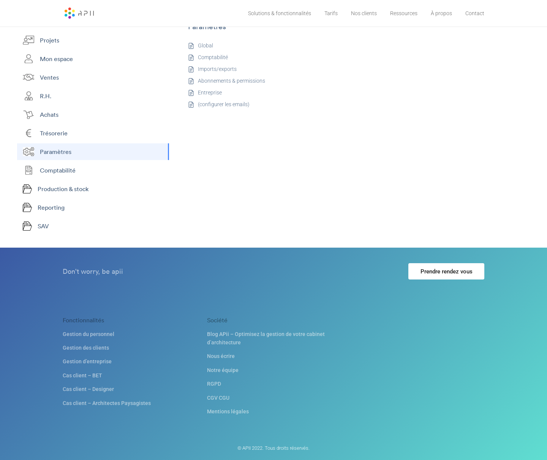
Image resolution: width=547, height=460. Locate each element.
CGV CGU (218, 398)
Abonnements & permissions (231, 81)
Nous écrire (221, 356)
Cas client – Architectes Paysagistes (107, 403)
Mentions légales (228, 411)
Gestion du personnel (88, 334)
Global (205, 45)
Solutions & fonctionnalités (279, 13)
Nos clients (364, 13)
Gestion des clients (86, 348)
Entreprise (210, 92)
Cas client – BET (82, 375)
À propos (441, 13)
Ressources (403, 13)
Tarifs (331, 13)
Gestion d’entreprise (87, 361)
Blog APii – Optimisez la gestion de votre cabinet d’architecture (266, 338)
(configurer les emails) (224, 104)
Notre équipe (223, 370)
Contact (474, 13)
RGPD (214, 384)
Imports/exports (217, 69)
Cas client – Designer (88, 389)
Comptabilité (213, 57)
